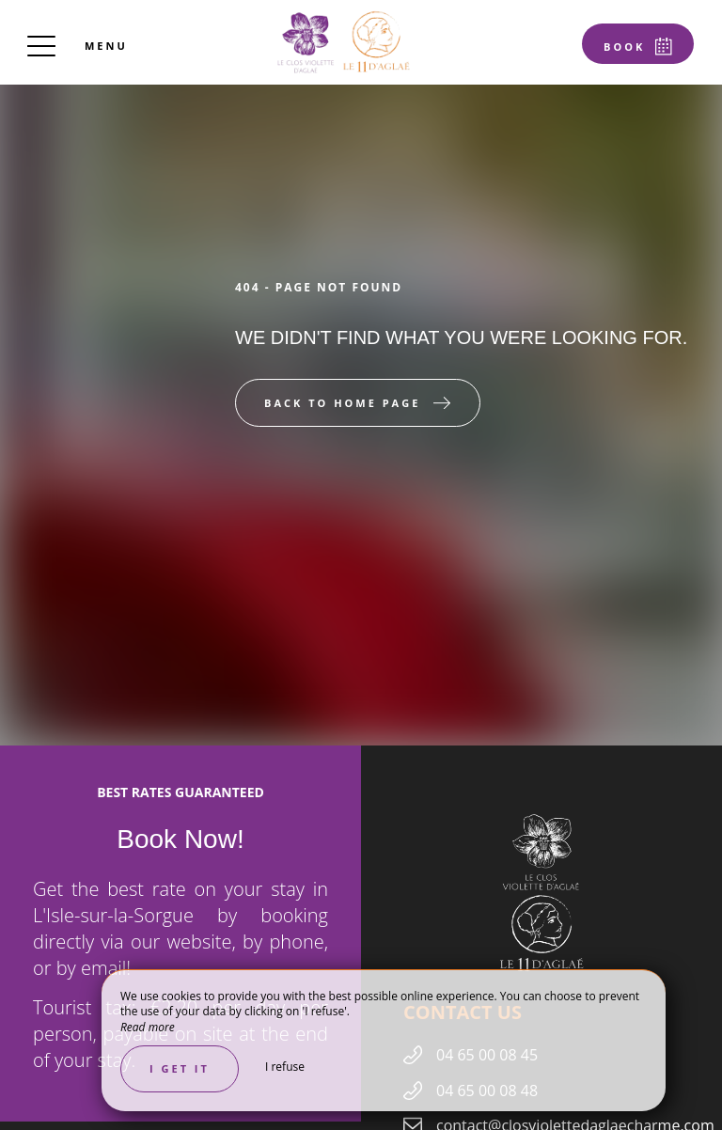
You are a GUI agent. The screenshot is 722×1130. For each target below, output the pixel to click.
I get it (179, 1068)
